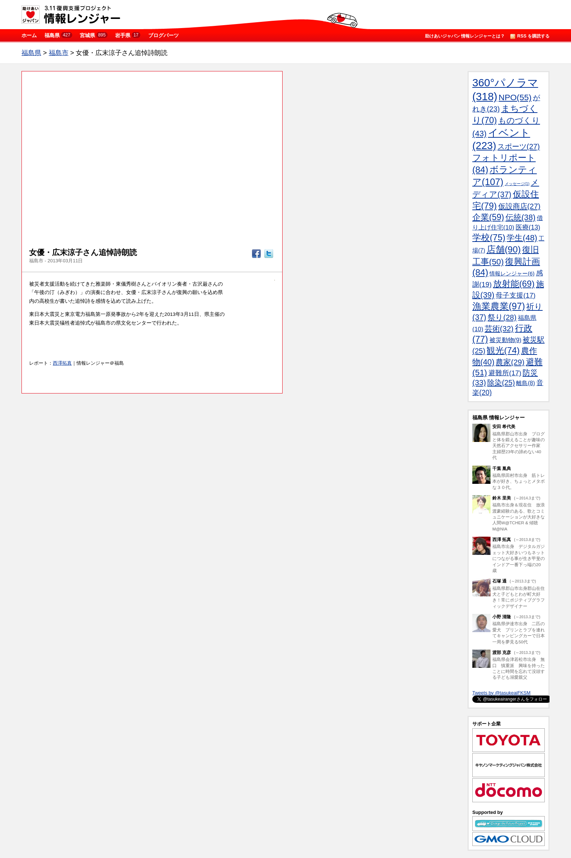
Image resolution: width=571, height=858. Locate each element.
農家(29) (510, 362)
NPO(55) (515, 97)
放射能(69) (514, 284)
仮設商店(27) (519, 206)
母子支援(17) (515, 295)
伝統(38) (520, 217)
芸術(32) (499, 328)
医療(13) (528, 227)
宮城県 (93, 35)
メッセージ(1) (517, 183)
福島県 (58, 35)
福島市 (58, 52)
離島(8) (525, 383)
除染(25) (501, 383)
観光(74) (503, 350)
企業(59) (488, 217)
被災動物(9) (505, 340)
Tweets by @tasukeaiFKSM (501, 693)
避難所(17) (504, 373)
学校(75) (488, 237)
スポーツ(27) (518, 146)
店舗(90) (504, 249)
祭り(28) (502, 317)
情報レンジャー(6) (512, 273)
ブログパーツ (163, 35)
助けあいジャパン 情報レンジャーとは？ (465, 36)
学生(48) (522, 237)
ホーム (29, 35)
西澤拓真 (62, 363)
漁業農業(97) (498, 306)
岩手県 (127, 35)
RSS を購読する (530, 36)
